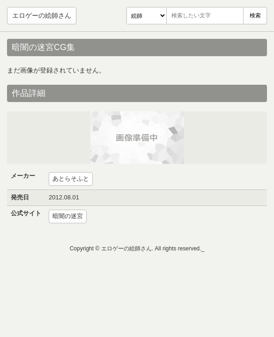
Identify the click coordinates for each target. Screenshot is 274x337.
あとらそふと (70, 178)
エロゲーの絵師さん (41, 15)
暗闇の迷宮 (67, 216)
